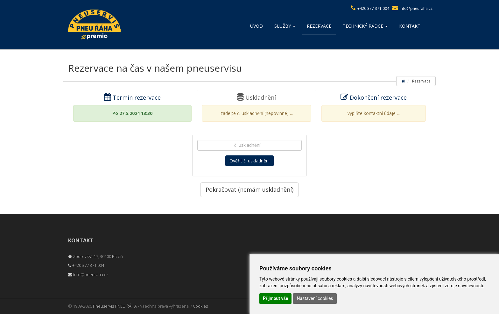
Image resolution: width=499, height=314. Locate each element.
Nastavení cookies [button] (315, 298)
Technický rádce (365, 26)
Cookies (200, 306)
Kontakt (409, 26)
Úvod (256, 26)
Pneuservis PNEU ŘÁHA (115, 306)
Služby (284, 26)
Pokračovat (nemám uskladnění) (249, 189)
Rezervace (319, 26)
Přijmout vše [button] (275, 298)
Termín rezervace (132, 107)
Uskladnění (256, 107)
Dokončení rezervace (373, 107)
